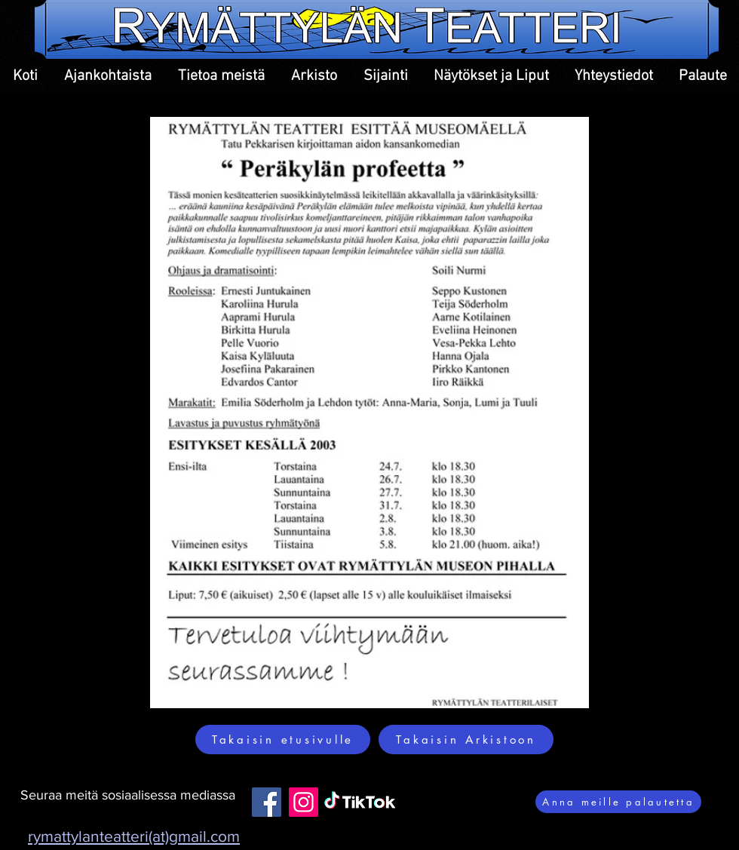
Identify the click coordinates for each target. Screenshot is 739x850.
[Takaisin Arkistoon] (466, 739)
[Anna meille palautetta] (618, 801)
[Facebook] (266, 802)
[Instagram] (303, 802)
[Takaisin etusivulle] (282, 739)
